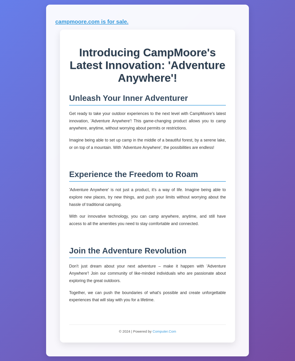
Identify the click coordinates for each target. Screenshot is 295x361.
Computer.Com (164, 331)
